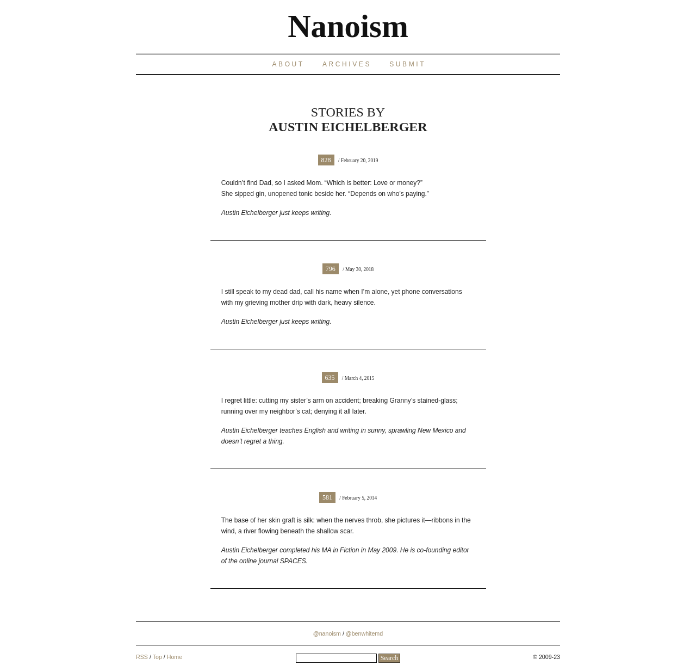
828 (326, 160)
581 (327, 497)
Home (174, 657)
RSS (142, 657)
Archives (346, 64)
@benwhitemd (364, 633)
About (288, 64)
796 (330, 269)
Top (157, 657)
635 (330, 377)
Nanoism (348, 26)
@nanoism (327, 633)
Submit (407, 64)
